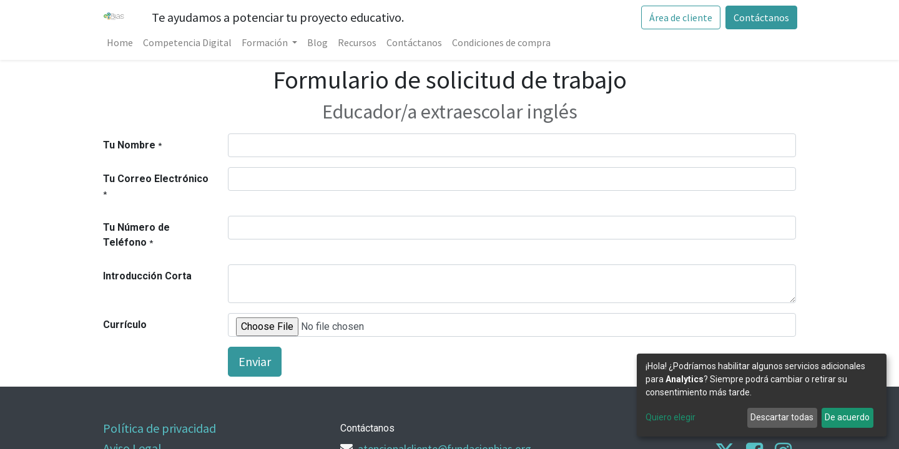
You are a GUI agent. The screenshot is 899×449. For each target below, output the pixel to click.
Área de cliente (679, 17)
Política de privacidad (159, 428)
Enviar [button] (254, 361)
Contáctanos (760, 17)
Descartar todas (781, 417)
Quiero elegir (670, 417)
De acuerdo (847, 417)
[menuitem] (121, 42)
